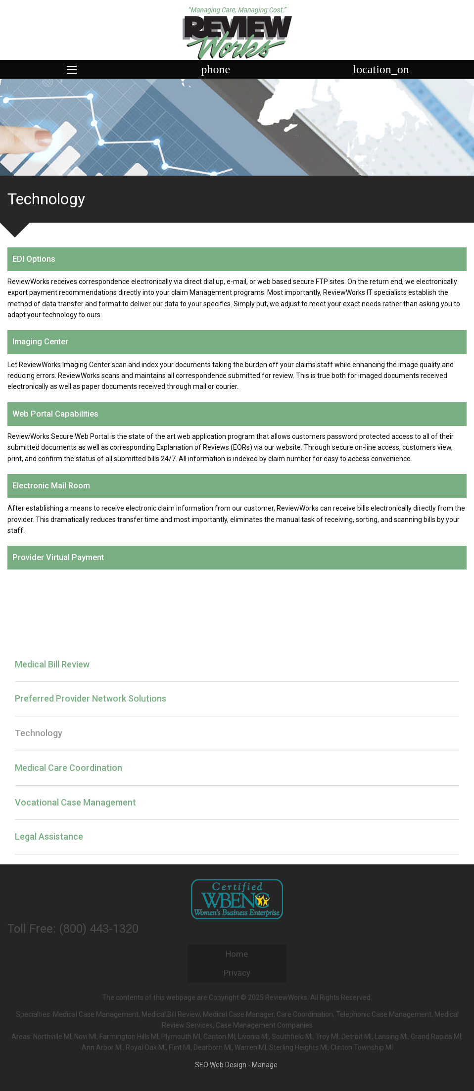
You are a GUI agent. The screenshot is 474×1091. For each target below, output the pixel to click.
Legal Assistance (49, 836)
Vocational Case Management (75, 802)
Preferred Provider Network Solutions (90, 698)
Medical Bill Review (52, 664)
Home (237, 954)
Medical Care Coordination (68, 767)
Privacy (237, 973)
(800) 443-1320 (99, 929)
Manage (265, 1065)
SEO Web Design (220, 1065)
